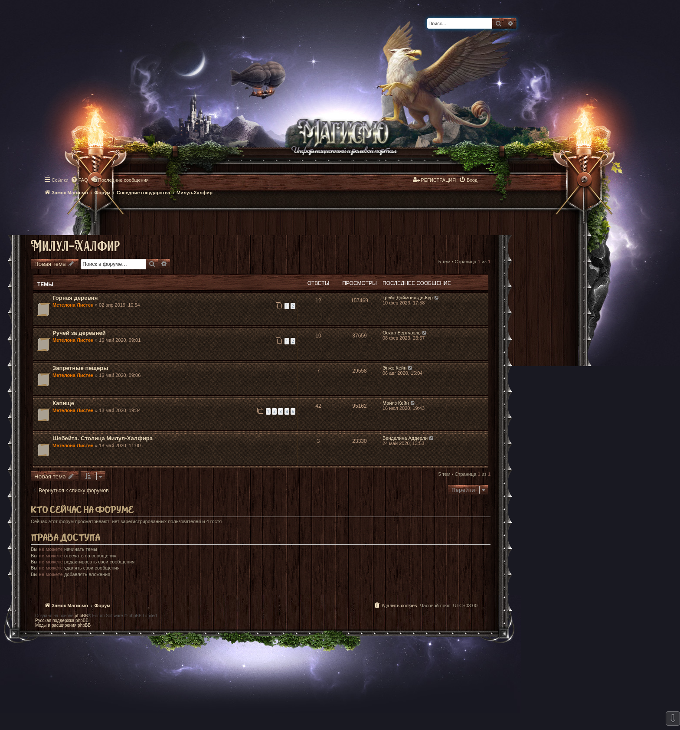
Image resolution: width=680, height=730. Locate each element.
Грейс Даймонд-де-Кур (407, 297)
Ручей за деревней (79, 333)
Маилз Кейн (395, 403)
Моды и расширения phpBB (63, 625)
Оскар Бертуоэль (401, 332)
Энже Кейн (394, 367)
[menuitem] (79, 180)
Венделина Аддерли (405, 438)
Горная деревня (75, 298)
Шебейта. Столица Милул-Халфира (102, 438)
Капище (63, 403)
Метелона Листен (73, 305)
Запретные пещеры (80, 368)
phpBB (81, 615)
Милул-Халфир (75, 245)
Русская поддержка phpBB (61, 620)
